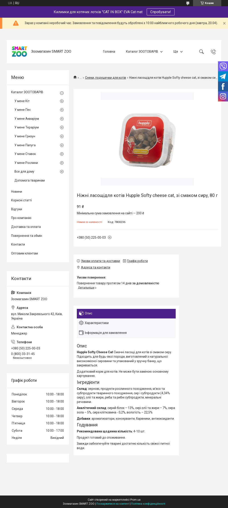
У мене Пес (22, 110)
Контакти (18, 244)
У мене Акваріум (26, 118)
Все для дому (24, 171)
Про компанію (21, 218)
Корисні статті (21, 200)
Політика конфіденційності (148, 503)
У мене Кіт (22, 101)
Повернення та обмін (26, 235)
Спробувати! (160, 12)
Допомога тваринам (29, 180)
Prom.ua (135, 499)
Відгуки (16, 209)
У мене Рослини (26, 163)
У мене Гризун (24, 136)
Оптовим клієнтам (24, 253)
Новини (16, 191)
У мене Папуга (25, 145)
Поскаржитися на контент (112, 503)
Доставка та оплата (26, 227)
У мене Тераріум (26, 127)
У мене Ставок (25, 154)
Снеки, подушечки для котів (105, 77)
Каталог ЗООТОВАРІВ (142, 51)
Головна (109, 51)
